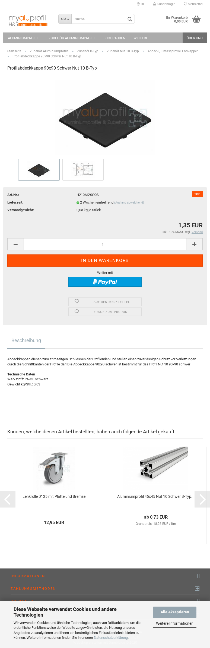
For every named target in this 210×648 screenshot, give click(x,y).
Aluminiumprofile (24, 38)
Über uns (195, 38)
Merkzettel (193, 4)
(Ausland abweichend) (129, 202)
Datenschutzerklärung (111, 638)
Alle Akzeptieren (175, 612)
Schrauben (115, 38)
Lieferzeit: (15, 202)
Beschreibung (26, 340)
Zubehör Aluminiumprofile (73, 38)
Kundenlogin (164, 4)
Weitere (140, 38)
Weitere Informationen (174, 623)
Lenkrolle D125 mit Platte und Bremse (54, 496)
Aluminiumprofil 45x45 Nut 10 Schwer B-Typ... (156, 496)
